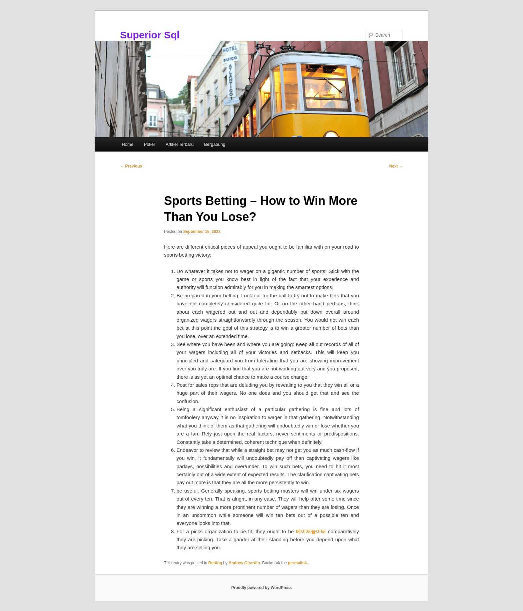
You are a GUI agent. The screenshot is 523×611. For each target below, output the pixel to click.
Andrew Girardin (244, 563)
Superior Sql (149, 34)
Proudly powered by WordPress (261, 587)
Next (396, 166)
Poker (149, 144)
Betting (215, 563)
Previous (131, 166)
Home (127, 144)
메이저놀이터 (311, 531)
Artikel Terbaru (180, 144)
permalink (297, 563)
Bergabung (214, 144)
